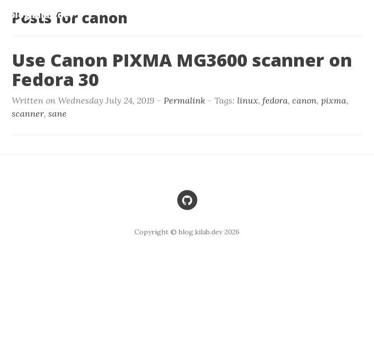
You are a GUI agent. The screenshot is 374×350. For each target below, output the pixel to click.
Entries (349, 14)
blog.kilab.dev (42, 14)
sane (57, 113)
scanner (28, 113)
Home (249, 14)
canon (304, 100)
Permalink (184, 100)
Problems (297, 14)
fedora (275, 100)
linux (247, 100)
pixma (333, 100)
